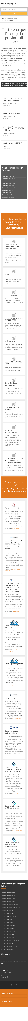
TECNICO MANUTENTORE (11, 431)
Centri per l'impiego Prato (8, 195)
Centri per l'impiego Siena (8, 197)
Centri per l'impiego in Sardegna (8, 931)
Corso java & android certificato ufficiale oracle (12, 808)
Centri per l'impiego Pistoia (8, 192)
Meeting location (7, 1002)
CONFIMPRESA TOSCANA (12, 570)
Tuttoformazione (7, 999)
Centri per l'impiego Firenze (8, 178)
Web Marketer (10, 341)
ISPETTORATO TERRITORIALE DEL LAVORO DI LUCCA (13, 128)
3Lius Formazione (16, 718)
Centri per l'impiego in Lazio (7, 910)
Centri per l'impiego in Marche (7, 919)
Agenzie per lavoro (8, 993)
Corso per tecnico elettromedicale (11, 732)
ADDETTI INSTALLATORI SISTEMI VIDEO (14, 319)
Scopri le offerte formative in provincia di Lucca (14, 85)
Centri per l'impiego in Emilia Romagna (9, 904)
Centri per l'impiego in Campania (8, 901)
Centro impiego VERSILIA (12, 143)
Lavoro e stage (6, 996)
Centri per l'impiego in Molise (7, 922)
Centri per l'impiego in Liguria (7, 913)
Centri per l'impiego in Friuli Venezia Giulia (10, 907)
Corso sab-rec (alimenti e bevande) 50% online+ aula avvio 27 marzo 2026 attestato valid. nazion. (13, 544)
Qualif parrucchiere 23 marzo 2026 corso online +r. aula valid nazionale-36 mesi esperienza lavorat (13, 587)
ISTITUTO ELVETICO (17, 793)
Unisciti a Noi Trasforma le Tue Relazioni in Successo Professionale (14, 460)
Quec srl (14, 755)
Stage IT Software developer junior (11, 384)
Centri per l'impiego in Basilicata (8, 895)
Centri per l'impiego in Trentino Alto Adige (10, 940)
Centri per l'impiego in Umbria (7, 943)
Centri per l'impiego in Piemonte (8, 925)
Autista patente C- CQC (13, 295)
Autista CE (9, 274)
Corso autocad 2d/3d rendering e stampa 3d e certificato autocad (13, 769)
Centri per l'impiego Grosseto (8, 181)
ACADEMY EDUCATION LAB (11, 650)
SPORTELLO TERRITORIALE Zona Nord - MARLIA (13, 99)
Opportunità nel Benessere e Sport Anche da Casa (12, 246)
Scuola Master (15, 528)
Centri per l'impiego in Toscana (8, 937)
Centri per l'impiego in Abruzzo (8, 892)
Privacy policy (4, 976)
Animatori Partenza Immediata (12, 408)
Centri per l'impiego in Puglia (7, 928)
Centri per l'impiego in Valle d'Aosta (9, 946)
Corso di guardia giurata (14, 663)
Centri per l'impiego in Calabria (8, 898)
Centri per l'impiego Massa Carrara (10, 188)
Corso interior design (12, 508)
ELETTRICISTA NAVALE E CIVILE (13, 362)
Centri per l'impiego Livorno (8, 183)
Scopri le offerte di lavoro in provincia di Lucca (14, 83)
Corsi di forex (10, 698)
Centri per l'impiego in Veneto (7, 949)
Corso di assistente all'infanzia (12, 626)
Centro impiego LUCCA (11, 113)
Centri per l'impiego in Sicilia (7, 934)
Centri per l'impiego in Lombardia (8, 916)
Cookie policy (4, 977)
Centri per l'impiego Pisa (7, 190)
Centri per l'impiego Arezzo (8, 176)
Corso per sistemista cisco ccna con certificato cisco (12, 844)
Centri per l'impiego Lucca (8, 185)
